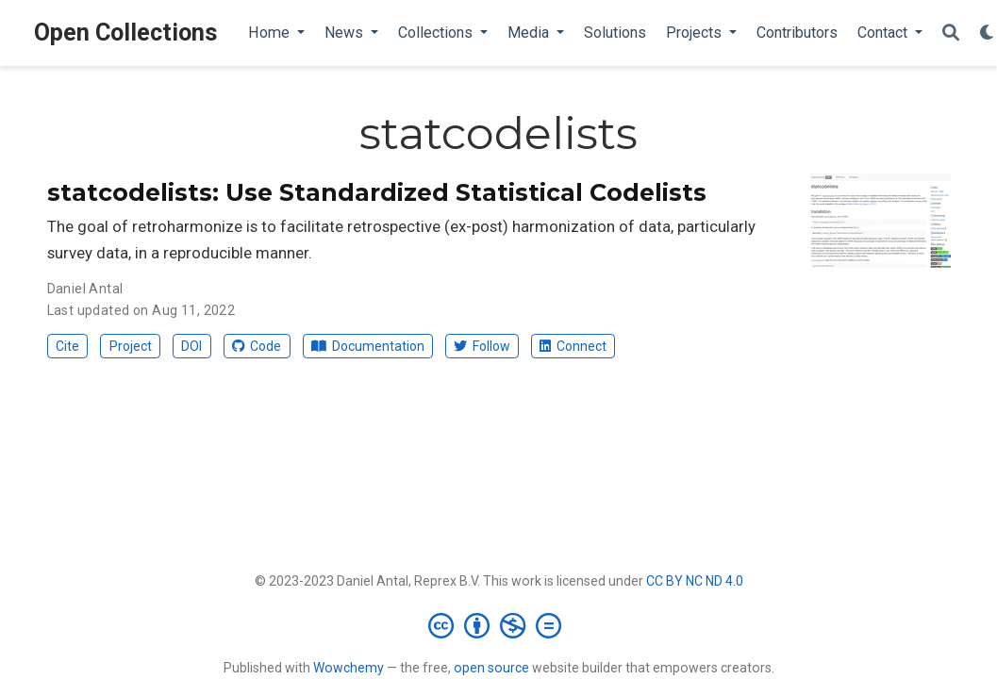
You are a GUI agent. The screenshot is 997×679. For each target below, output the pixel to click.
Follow (481, 346)
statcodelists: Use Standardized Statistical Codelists (376, 192)
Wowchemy (348, 667)
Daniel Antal (85, 288)
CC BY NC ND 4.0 (694, 580)
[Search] (950, 33)
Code (256, 346)
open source (491, 667)
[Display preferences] (987, 33)
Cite (67, 346)
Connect (573, 346)
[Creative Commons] (498, 625)
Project (130, 346)
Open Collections (126, 32)
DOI (191, 346)
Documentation (367, 346)
